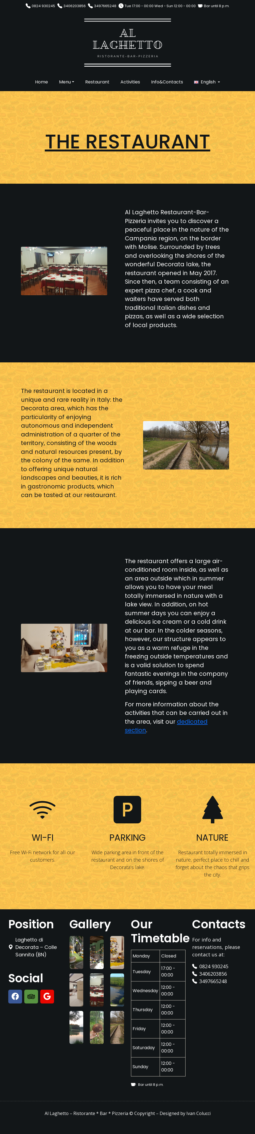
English (208, 82)
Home (41, 82)
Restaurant (97, 82)
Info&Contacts (167, 82)
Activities (130, 82)
